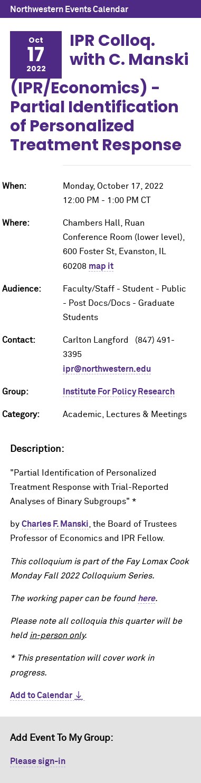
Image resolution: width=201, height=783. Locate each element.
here (146, 598)
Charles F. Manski (55, 524)
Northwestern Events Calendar (69, 9)
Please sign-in (37, 761)
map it (101, 266)
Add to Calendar (41, 695)
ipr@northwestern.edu (107, 369)
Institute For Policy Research (119, 392)
